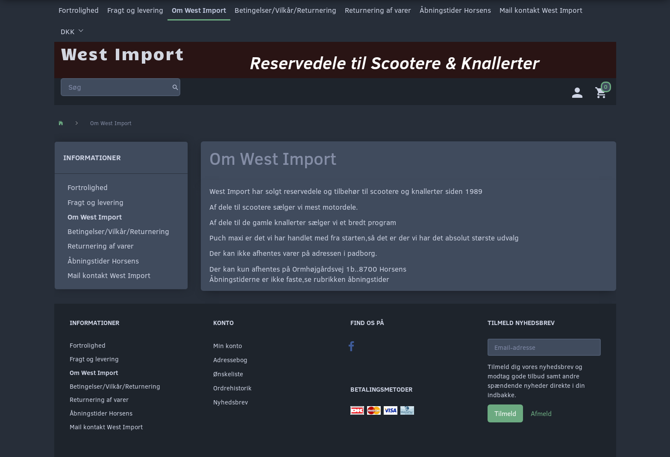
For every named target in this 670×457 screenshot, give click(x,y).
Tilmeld (505, 413)
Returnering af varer (378, 10)
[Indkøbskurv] (602, 91)
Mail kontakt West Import (541, 10)
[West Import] (122, 53)
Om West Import (199, 10)
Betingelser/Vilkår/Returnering (285, 10)
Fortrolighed (79, 10)
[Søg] (175, 87)
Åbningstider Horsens (455, 10)
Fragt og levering (135, 10)
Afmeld (541, 413)
